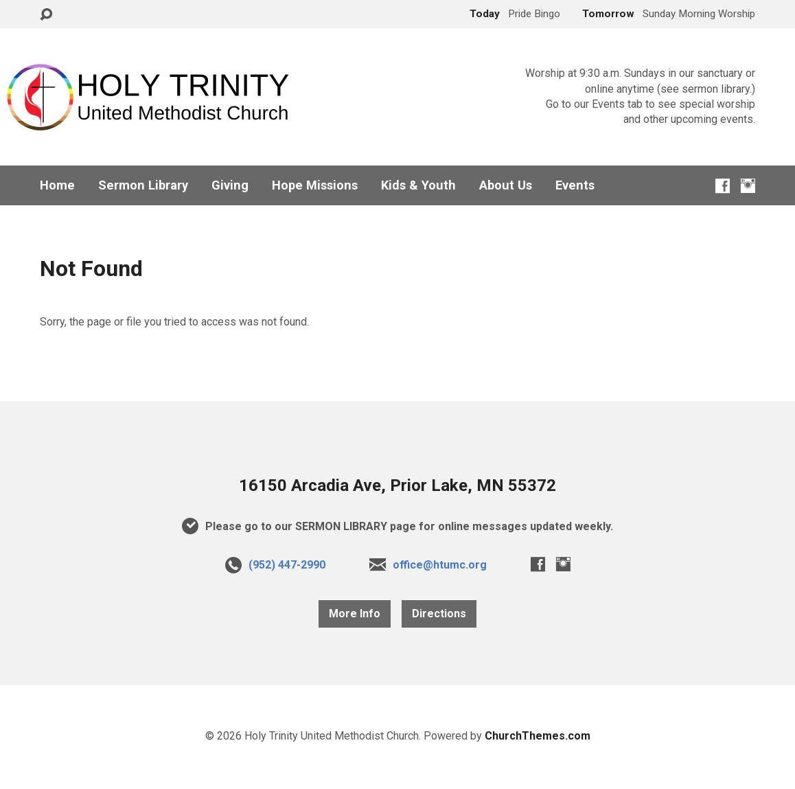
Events (575, 185)
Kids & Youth (418, 185)
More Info (354, 613)
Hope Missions (315, 185)
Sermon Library (143, 185)
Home (57, 185)
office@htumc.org (440, 564)
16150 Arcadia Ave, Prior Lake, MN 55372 (397, 485)
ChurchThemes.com (537, 735)
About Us (505, 185)
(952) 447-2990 (287, 564)
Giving (230, 185)
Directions (439, 613)
